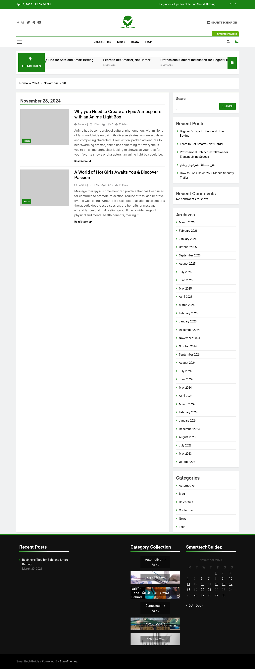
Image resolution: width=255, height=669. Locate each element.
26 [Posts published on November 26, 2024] (195, 595)
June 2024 (185, 379)
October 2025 (188, 247)
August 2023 (187, 437)
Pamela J (83, 124)
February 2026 (188, 231)
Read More (83, 161)
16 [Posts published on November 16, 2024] (223, 584)
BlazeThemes (68, 661)
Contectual (186, 510)
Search (181, 99)
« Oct (189, 605)
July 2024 (185, 371)
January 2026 (187, 239)
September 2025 (189, 255)
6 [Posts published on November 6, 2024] (202, 578)
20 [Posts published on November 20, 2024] (202, 590)
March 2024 (186, 404)
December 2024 (189, 330)
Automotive (186, 485)
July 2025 (185, 272)
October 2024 (188, 346)
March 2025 (186, 305)
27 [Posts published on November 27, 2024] (202, 595)
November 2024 (189, 338)
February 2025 (188, 313)
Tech (148, 42)
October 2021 (188, 462)
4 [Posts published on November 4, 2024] (187, 578)
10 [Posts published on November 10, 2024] (230, 578)
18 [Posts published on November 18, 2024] (188, 590)
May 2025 (185, 288)
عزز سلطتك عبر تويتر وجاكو (197, 165)
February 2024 (188, 412)
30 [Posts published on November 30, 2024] (223, 595)
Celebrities (102, 42)
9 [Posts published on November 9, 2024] (223, 578)
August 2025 (187, 263)
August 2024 (187, 363)
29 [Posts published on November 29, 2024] (216, 595)
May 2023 (185, 453)
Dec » (199, 605)
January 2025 (187, 321)
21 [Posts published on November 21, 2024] (209, 590)
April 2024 (185, 396)
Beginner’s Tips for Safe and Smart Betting (187, 4)
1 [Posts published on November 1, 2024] (216, 573)
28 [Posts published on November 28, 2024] (209, 595)
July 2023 (185, 445)
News (121, 42)
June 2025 (185, 280)
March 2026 (186, 222)
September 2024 (189, 354)
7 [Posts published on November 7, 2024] (209, 578)
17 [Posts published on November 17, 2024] (230, 584)
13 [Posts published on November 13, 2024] (202, 584)
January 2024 (187, 420)
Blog (135, 42)
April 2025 (185, 297)
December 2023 (189, 429)
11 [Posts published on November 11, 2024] (188, 584)
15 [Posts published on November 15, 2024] (216, 584)
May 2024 (185, 387)
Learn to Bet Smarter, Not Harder (139, 60)
